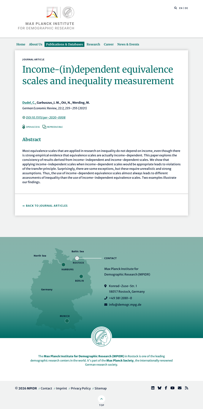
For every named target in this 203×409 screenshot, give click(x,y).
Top (101, 405)
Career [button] (109, 44)
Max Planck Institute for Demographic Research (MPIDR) (84, 356)
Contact (46, 388)
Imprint (61, 388)
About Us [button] (35, 44)
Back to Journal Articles (47, 205)
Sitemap (101, 388)
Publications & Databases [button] (64, 44)
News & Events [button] (128, 44)
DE (186, 8)
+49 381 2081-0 (120, 298)
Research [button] (93, 44)
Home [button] (20, 44)
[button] (175, 8)
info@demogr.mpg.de (125, 304)
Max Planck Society (120, 360)
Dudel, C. (28, 102)
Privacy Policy (81, 388)
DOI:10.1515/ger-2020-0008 (46, 117)
